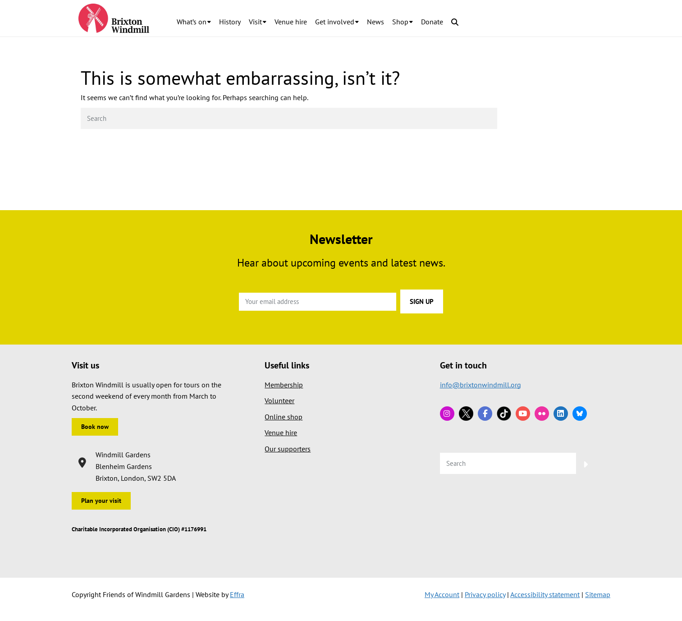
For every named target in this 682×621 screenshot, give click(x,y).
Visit (255, 21)
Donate (432, 21)
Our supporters (288, 448)
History (230, 21)
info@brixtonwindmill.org (480, 384)
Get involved (334, 21)
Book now (95, 427)
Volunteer (279, 400)
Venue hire (291, 21)
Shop (400, 21)
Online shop (283, 416)
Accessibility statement (545, 594)
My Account (442, 594)
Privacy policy (485, 594)
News (375, 21)
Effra (237, 594)
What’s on (191, 21)
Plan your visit (101, 501)
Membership (284, 384)
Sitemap (597, 594)
